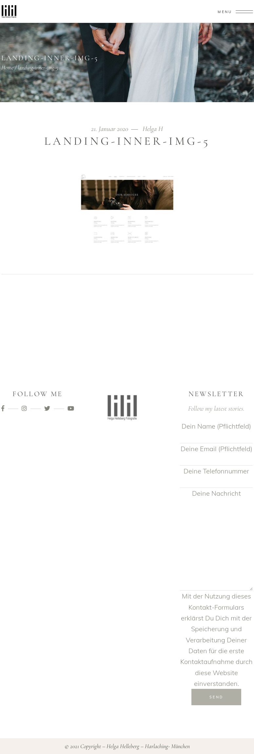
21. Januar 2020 (110, 129)
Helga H (153, 129)
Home (7, 67)
